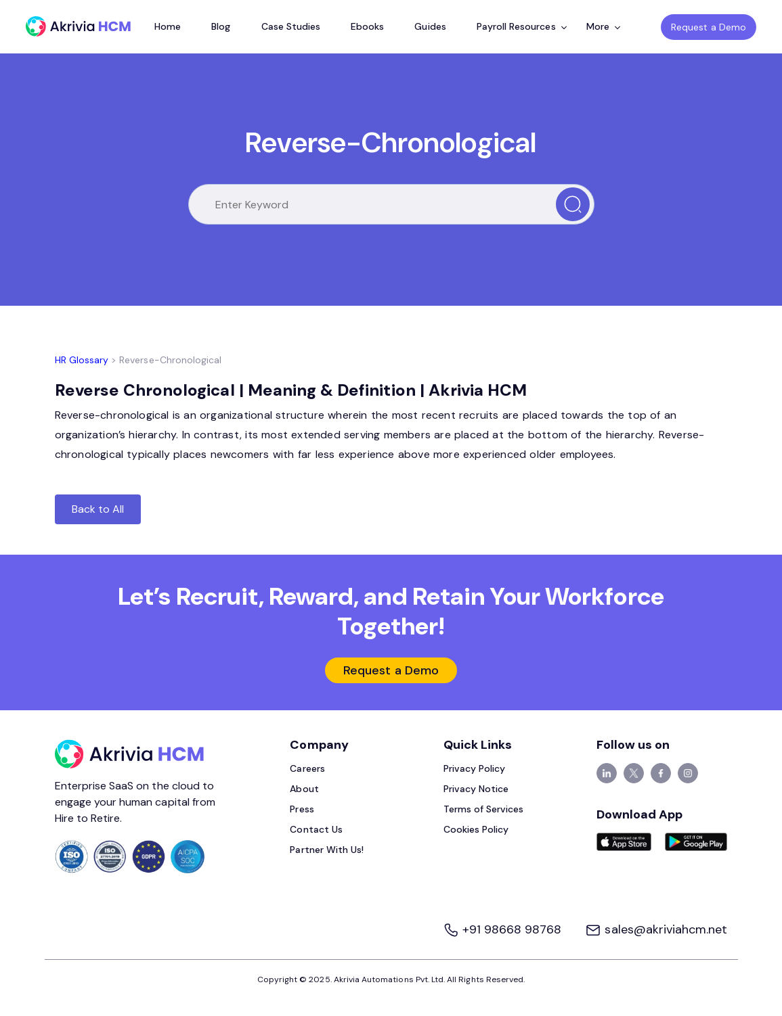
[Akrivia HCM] (78, 26)
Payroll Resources (522, 26)
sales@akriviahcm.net (656, 929)
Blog (220, 26)
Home (167, 26)
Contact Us (316, 829)
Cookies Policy (476, 829)
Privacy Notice (476, 789)
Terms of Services (483, 809)
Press (301, 809)
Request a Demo (708, 27)
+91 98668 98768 (504, 929)
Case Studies (291, 26)
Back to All (98, 509)
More (603, 26)
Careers (307, 768)
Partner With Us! (327, 850)
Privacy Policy (474, 768)
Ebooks (367, 26)
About (304, 789)
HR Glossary (82, 360)
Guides (430, 26)
